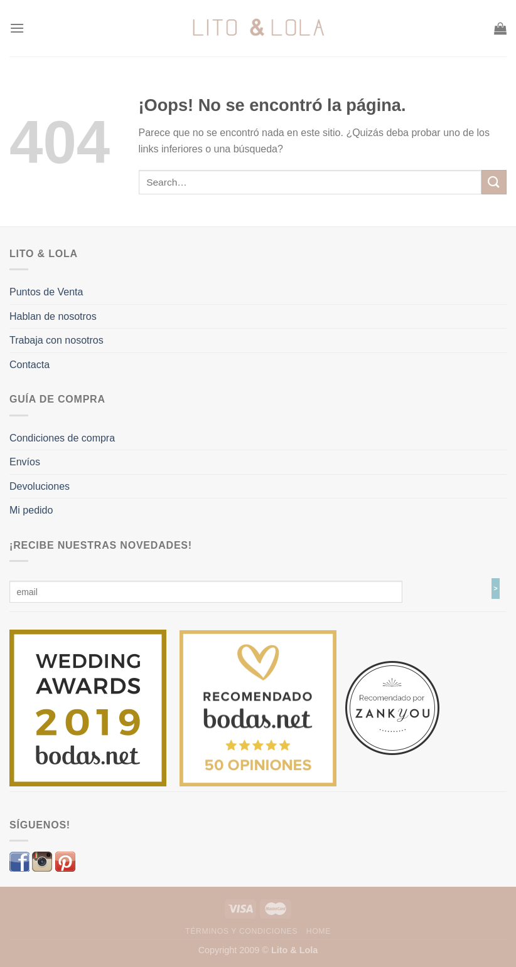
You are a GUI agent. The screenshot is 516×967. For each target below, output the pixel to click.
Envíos (24, 462)
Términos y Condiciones (241, 931)
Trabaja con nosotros (56, 340)
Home (318, 931)
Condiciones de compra (62, 438)
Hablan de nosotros (53, 316)
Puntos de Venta (46, 292)
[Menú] (16, 28)
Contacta (29, 364)
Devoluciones (39, 486)
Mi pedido (31, 510)
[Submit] (494, 182)
